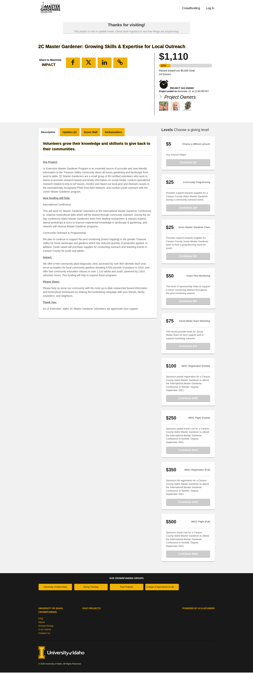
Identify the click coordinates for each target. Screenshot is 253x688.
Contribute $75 (188, 361)
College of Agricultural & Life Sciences (162, 602)
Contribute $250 (188, 465)
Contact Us (44, 648)
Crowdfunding (191, 8)
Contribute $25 (188, 223)
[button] (46, 84)
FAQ (40, 634)
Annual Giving (45, 641)
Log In (210, 8)
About (41, 637)
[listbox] (94, 84)
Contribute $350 (188, 517)
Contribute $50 (188, 316)
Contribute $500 (188, 569)
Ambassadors (113, 147)
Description (48, 147)
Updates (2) (70, 147)
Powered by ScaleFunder (198, 624)
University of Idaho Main (55, 602)
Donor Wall (90, 147)
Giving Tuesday (91, 602)
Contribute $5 (188, 177)
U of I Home (44, 645)
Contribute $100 (188, 413)
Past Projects (126, 602)
